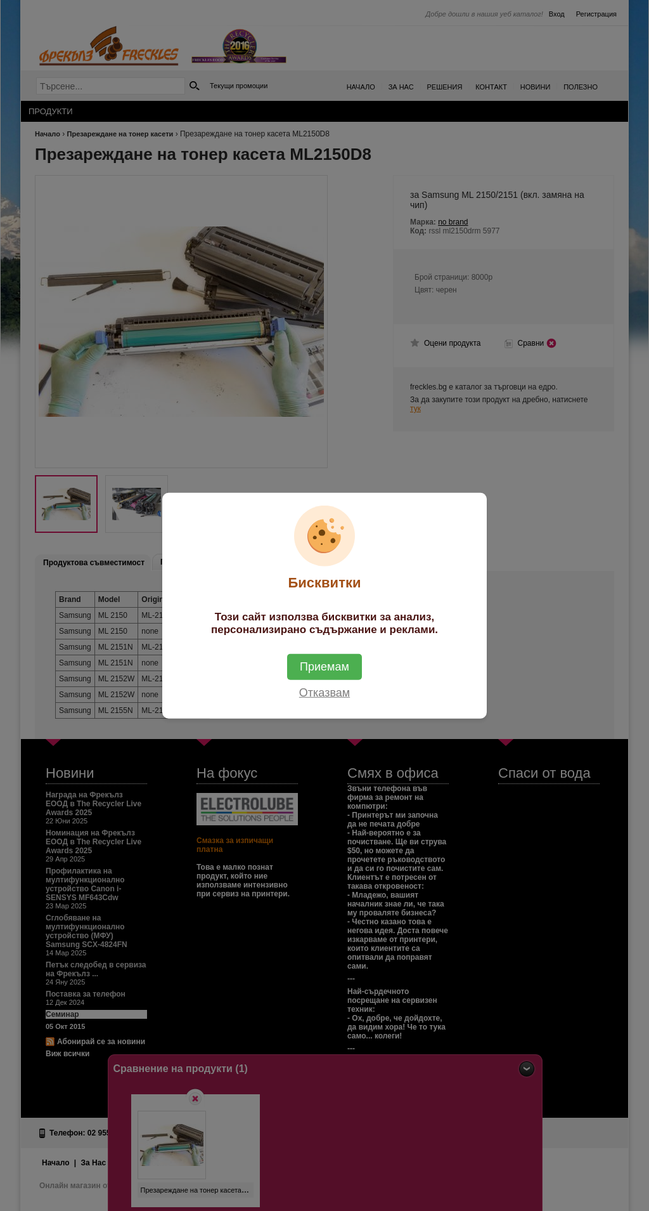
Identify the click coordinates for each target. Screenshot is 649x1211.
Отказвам (324, 692)
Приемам (324, 666)
